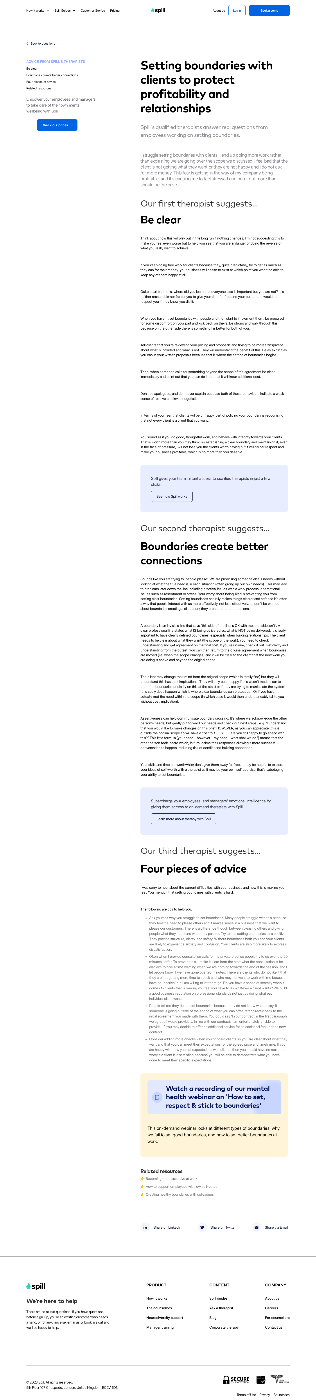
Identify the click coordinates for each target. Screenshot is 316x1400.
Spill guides (218, 1298)
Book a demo (269, 10)
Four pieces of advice (41, 81)
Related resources (38, 88)
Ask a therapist (221, 1308)
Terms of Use (246, 1395)
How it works (156, 1298)
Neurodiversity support (164, 1317)
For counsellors (277, 1317)
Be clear (32, 68)
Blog (212, 1317)
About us (272, 1298)
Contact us (273, 1327)
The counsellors (159, 1308)
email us (73, 1322)
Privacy (264, 1395)
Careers (271, 1308)
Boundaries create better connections (52, 75)
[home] (35, 1286)
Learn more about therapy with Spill (183, 819)
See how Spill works (171, 496)
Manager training (160, 1327)
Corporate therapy (224, 1327)
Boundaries (281, 1395)
